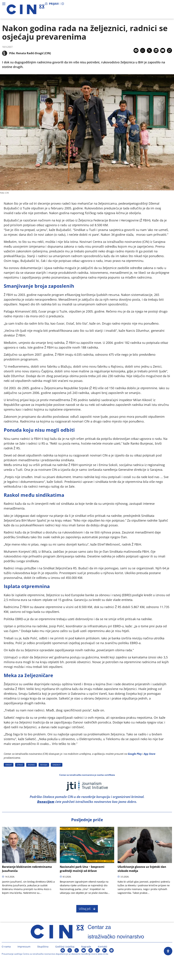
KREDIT (8, 764)
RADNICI (31, 764)
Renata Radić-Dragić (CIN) (33, 53)
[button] (136, 50)
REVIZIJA (43, 764)
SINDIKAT (57, 764)
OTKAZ (20, 764)
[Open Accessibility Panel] (168, 951)
